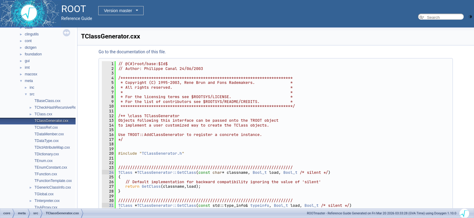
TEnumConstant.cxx (50, 167)
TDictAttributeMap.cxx (52, 147)
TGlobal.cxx (44, 194)
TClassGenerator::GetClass (166, 172)
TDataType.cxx (46, 141)
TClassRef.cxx (46, 127)
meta (29, 81)
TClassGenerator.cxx (51, 121)
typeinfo (259, 205)
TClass (125, 172)
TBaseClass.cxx (47, 101)
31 (108, 205)
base (29, 27)
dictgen (31, 47)
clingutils (32, 34)
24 (108, 172)
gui (27, 61)
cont (28, 41)
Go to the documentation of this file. (132, 51)
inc (32, 87)
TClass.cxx (43, 114)
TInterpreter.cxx (47, 201)
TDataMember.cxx (49, 134)
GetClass (151, 186)
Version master (118, 10)
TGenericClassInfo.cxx (52, 187)
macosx (31, 74)
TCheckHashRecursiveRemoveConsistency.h (71, 107)
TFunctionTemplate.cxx (53, 181)
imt (27, 67)
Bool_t (260, 172)
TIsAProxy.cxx (45, 207)
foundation (33, 54)
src (32, 94)
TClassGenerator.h (162, 153)
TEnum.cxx (43, 161)
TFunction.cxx (45, 174)
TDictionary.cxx (46, 154)
